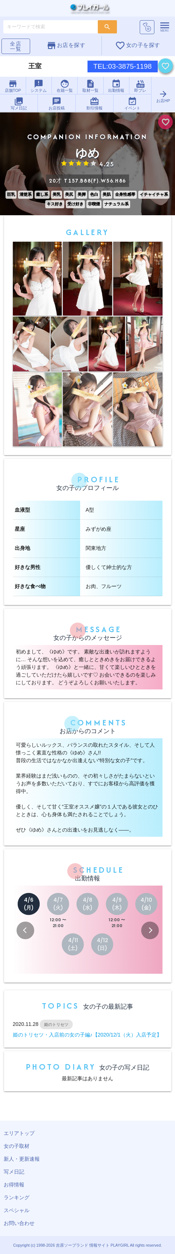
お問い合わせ (19, 1223)
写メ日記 (19, 103)
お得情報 (14, 1185)
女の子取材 (16, 1146)
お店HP (163, 96)
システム (39, 86)
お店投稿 (57, 103)
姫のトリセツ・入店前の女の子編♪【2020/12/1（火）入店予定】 (87, 1035)
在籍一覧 (65, 86)
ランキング (16, 1197)
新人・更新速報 (22, 1159)
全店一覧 (16, 46)
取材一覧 (90, 86)
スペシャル (16, 1210)
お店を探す (66, 45)
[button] (25, 930)
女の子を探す (137, 45)
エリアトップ (19, 1133)
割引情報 (94, 103)
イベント (132, 103)
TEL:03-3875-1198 (122, 66)
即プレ (140, 86)
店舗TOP (13, 86)
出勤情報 (116, 86)
